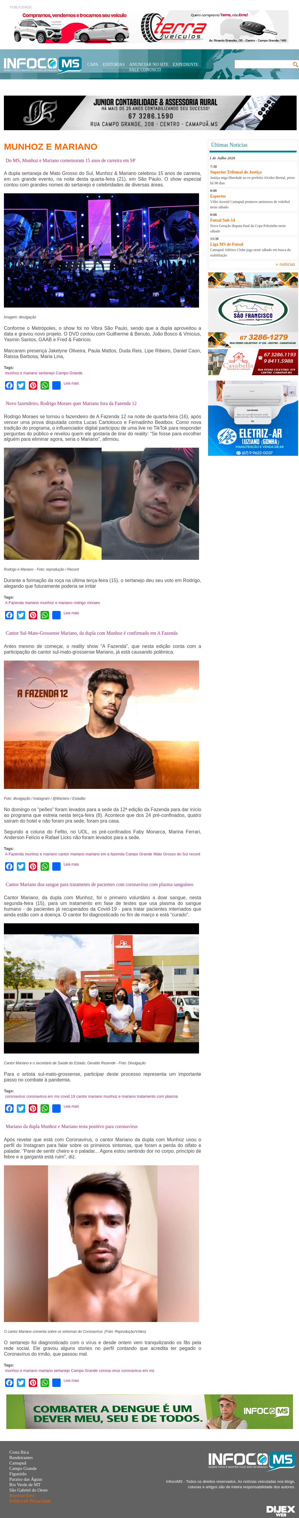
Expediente (185, 64)
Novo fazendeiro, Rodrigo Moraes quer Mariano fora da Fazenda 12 (71, 403)
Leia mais (71, 383)
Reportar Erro (21, 1495)
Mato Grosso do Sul (170, 854)
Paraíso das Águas (25, 1479)
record (194, 854)
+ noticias (285, 264)
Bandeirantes (21, 1457)
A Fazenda (14, 602)
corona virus (109, 1370)
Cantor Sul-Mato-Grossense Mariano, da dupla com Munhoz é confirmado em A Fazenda (91, 633)
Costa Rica (19, 1452)
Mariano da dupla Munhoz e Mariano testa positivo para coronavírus (71, 1126)
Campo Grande (69, 373)
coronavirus (15, 1096)
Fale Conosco (145, 70)
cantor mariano (72, 854)
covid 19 (68, 1096)
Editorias (114, 64)
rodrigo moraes (87, 602)
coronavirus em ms (42, 1096)
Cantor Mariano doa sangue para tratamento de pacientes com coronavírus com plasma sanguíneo (99, 884)
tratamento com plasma (157, 1096)
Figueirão (18, 1473)
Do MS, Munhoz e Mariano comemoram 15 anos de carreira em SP (70, 160)
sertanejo (46, 373)
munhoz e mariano (21, 373)
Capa (92, 64)
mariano (32, 602)
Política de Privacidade (30, 1500)
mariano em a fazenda (105, 854)
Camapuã (17, 1463)
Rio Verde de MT (25, 1484)
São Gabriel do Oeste (28, 1490)
